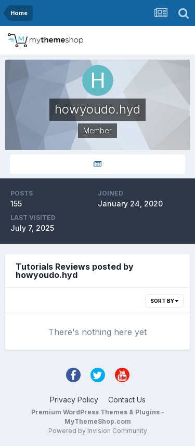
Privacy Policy (74, 399)
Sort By (164, 301)
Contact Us (127, 399)
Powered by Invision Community (97, 431)
